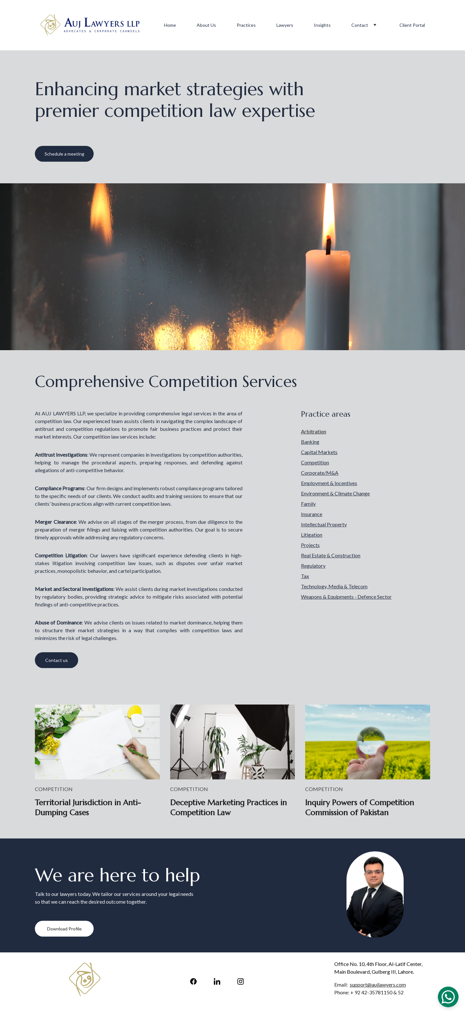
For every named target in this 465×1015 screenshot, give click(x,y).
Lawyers (284, 25)
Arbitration (313, 431)
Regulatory (313, 566)
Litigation (311, 535)
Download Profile (64, 928)
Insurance (311, 514)
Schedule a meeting (64, 154)
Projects (310, 545)
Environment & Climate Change (335, 493)
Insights (322, 25)
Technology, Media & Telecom (334, 586)
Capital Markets (319, 452)
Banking (310, 442)
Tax (305, 576)
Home (170, 25)
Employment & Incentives (329, 483)
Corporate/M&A (319, 473)
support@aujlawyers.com (378, 984)
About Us (206, 25)
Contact (359, 25)
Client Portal (412, 25)
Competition (315, 462)
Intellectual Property (324, 524)
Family (308, 504)
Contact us (56, 660)
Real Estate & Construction (330, 555)
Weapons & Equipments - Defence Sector (346, 597)
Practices (246, 25)
